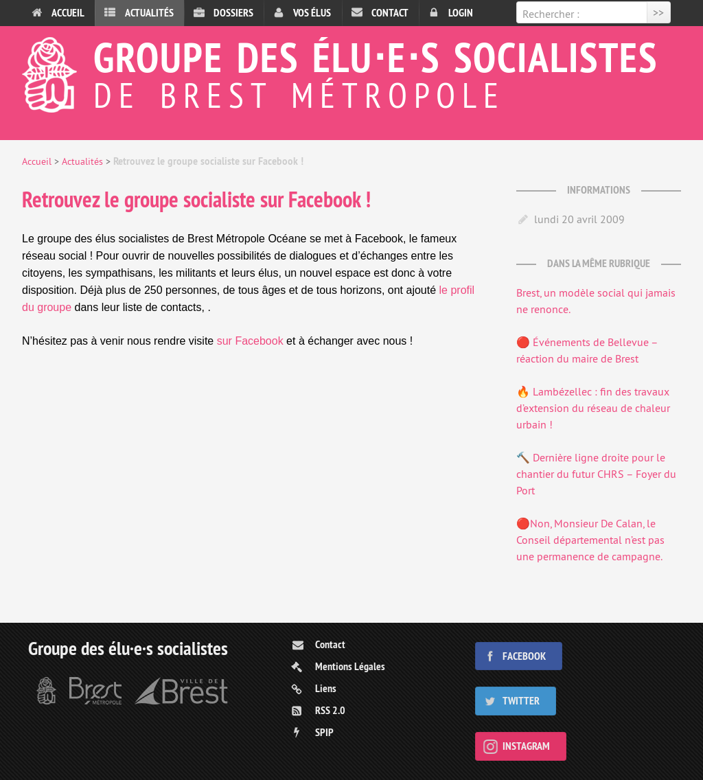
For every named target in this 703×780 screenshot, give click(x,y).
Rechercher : (550, 14)
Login (460, 12)
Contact (389, 12)
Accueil (67, 12)
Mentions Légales (350, 666)
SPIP (324, 732)
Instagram (526, 746)
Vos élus (312, 12)
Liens (325, 688)
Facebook (524, 656)
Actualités (149, 12)
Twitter (521, 700)
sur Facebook (251, 341)
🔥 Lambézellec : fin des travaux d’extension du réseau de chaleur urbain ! (593, 408)
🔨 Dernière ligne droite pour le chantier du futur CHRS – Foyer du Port (596, 473)
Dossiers (233, 12)
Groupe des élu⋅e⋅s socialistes (351, 71)
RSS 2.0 (330, 710)
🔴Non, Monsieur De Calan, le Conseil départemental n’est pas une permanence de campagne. (590, 539)
